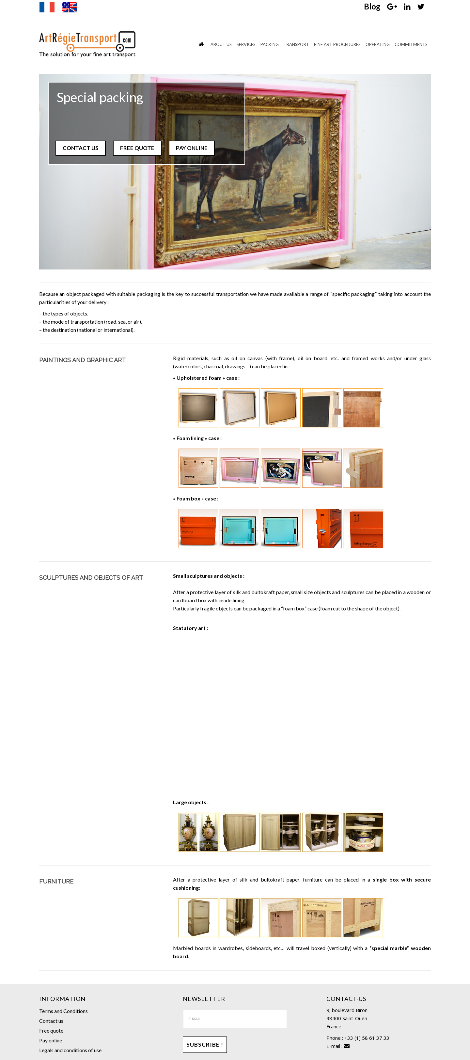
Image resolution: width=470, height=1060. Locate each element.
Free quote (51, 1030)
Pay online (50, 1040)
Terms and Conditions (63, 1011)
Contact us (51, 1021)
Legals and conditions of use (70, 1050)
